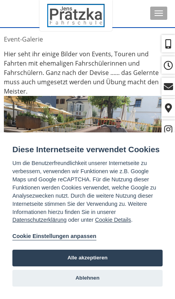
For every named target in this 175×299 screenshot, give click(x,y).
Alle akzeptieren (87, 258)
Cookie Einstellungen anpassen (54, 236)
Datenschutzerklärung (39, 220)
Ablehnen (87, 278)
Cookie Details (113, 220)
